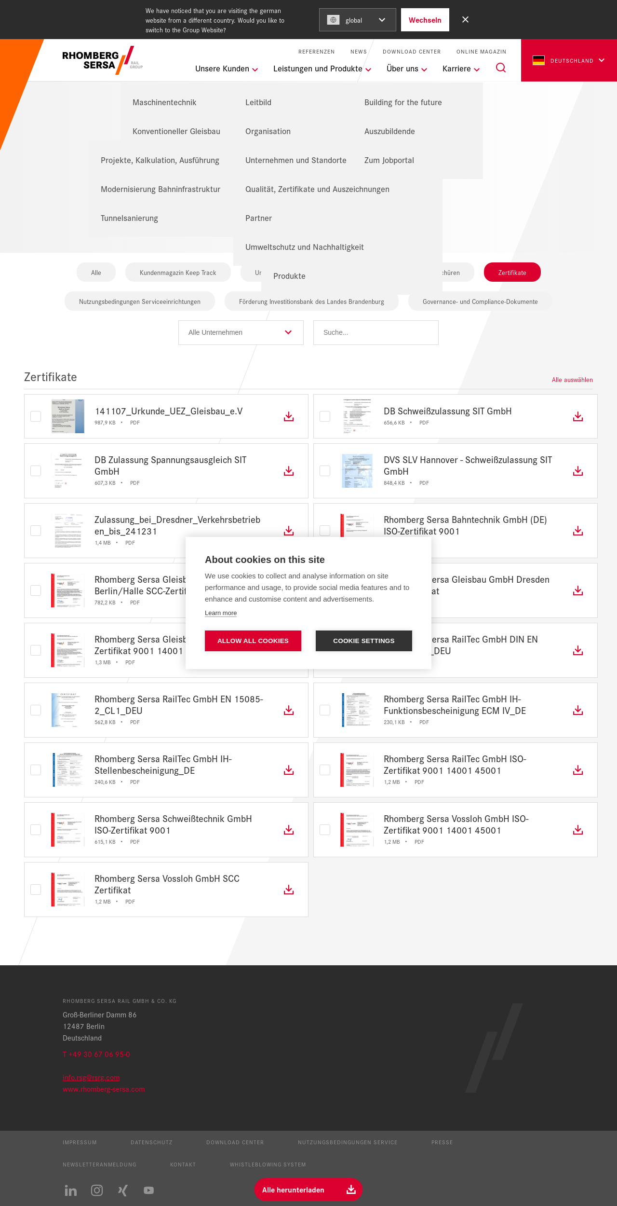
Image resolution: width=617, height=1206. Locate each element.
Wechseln (425, 19)
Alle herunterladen (293, 1189)
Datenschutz (152, 1141)
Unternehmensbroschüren (291, 272)
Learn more (221, 613)
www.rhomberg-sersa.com (104, 1088)
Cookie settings (364, 640)
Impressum (80, 1141)
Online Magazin (481, 51)
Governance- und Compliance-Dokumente (480, 301)
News (358, 51)
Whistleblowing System (268, 1164)
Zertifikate (512, 272)
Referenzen (316, 51)
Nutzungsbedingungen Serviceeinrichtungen (140, 301)
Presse (442, 1141)
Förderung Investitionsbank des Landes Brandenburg (311, 301)
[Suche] (501, 67)
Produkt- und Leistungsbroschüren (412, 272)
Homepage (273, 133)
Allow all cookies (253, 640)
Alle (96, 272)
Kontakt (183, 1164)
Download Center (412, 51)
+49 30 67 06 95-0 (99, 1053)
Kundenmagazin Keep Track (178, 272)
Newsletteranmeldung (99, 1164)
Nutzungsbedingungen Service (348, 1141)
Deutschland (563, 60)
